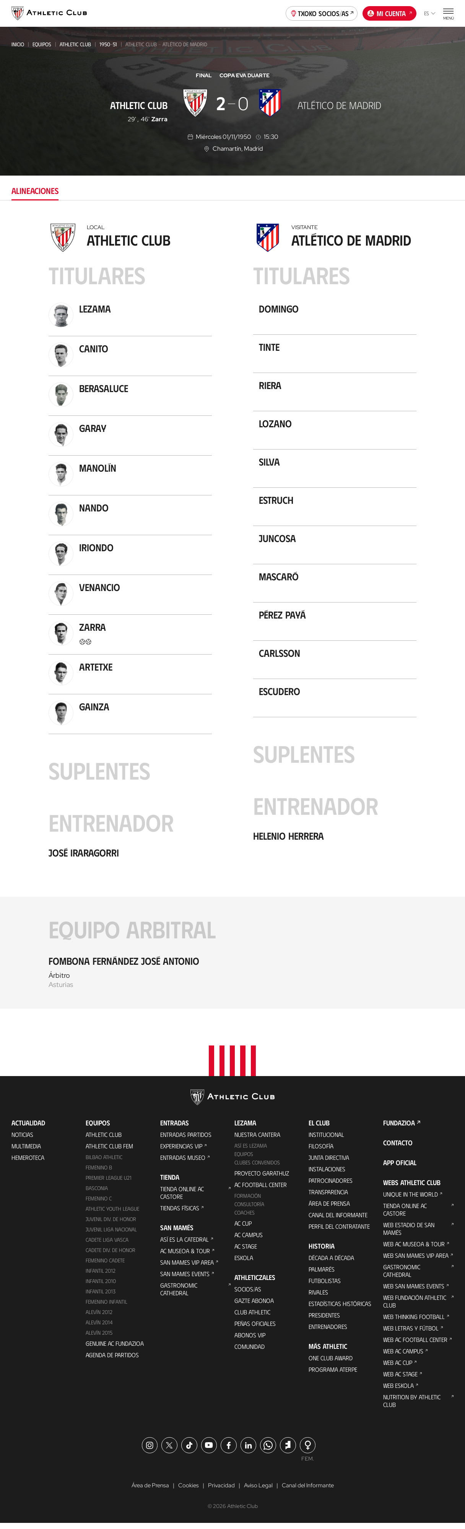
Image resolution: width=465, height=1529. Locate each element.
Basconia (97, 1193)
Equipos (42, 44)
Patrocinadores (331, 1186)
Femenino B (99, 1173)
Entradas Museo (182, 1163)
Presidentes (324, 1320)
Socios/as (247, 1294)
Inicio (17, 44)
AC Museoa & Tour (185, 1256)
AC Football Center (260, 1190)
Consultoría (249, 1210)
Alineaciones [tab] (35, 190)
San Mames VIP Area (187, 1268)
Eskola (243, 1263)
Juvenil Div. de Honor (111, 1224)
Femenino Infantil (106, 1307)
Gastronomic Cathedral (178, 1294)
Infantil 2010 (101, 1286)
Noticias (22, 1140)
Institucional (326, 1140)
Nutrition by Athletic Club (412, 1406)
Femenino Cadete (105, 1266)
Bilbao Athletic (104, 1162)
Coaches (244, 1218)
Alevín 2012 (99, 1317)
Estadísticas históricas (340, 1309)
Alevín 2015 (99, 1338)
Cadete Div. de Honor (110, 1255)
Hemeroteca (27, 1163)
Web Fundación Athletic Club (414, 1306)
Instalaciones (327, 1174)
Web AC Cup (397, 1368)
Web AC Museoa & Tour (414, 1249)
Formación (247, 1201)
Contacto (398, 1148)
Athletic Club (75, 44)
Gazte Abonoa (254, 1306)
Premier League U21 (109, 1183)
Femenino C (99, 1204)
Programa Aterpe (333, 1375)
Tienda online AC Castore (182, 1198)
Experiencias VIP (181, 1151)
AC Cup (243, 1229)
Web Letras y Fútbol (411, 1333)
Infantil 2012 (100, 1276)
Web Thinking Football (414, 1322)
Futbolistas (325, 1286)
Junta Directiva (329, 1163)
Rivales (318, 1297)
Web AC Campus (403, 1356)
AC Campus (248, 1240)
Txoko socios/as (321, 12)
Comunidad (249, 1352)
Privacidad (220, 1491)
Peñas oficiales (255, 1329)
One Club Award (331, 1363)
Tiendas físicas (179, 1213)
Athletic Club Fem (109, 1151)
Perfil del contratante (339, 1232)
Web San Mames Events (413, 1291)
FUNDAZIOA (399, 1128)
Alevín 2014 (99, 1327)
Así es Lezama (250, 1151)
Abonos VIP (249, 1340)
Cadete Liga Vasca (107, 1245)
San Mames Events (185, 1279)
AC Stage (245, 1251)
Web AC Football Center (415, 1345)
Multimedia (26, 1151)
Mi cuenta (389, 12)
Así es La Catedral (184, 1245)
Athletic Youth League (112, 1214)
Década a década (331, 1263)
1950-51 (108, 44)
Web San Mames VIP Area (416, 1261)
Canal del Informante (338, 1220)
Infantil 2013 (100, 1297)
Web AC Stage (400, 1379)
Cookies (187, 1491)
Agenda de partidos (112, 1360)
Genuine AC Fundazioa (115, 1348)
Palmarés (322, 1274)
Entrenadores (328, 1332)
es (430, 13)
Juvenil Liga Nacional (111, 1235)
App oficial (399, 1168)
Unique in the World (410, 1199)
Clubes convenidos (257, 1168)
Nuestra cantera (257, 1140)
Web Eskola (398, 1391)
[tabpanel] (232, 614)
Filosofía (321, 1151)
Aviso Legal (258, 1491)
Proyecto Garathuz (261, 1178)
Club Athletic (252, 1317)
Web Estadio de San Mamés (408, 1234)
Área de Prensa (329, 1209)
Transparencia (328, 1197)
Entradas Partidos (185, 1140)
